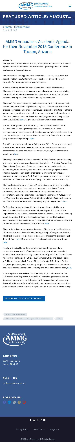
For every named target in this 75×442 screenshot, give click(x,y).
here (21, 119)
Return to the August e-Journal (24, 299)
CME (59, 319)
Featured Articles (22, 26)
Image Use (54, 430)
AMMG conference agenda (15, 314)
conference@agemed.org (14, 383)
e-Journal (7, 26)
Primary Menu (70, 6)
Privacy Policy (22, 430)
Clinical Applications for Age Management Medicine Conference (28, 319)
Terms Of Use (39, 430)
